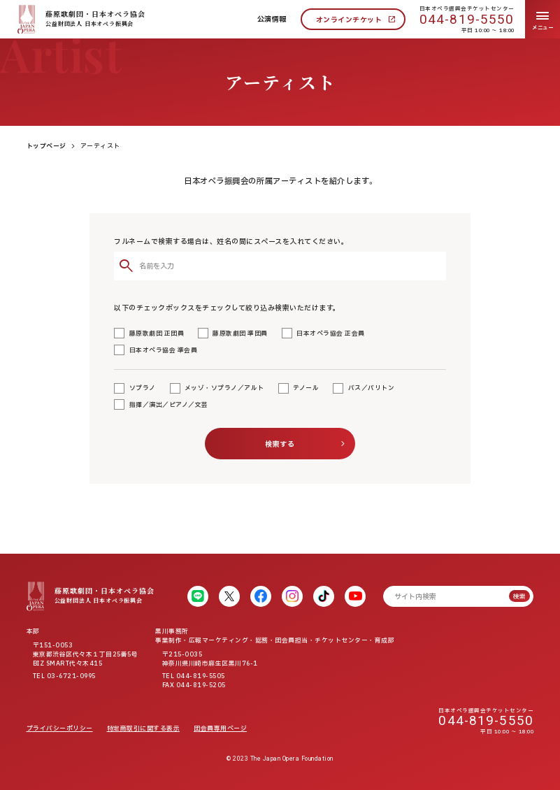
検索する (279, 444)
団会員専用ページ (220, 728)
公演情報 (272, 19)
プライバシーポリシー (60, 728)
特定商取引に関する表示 (143, 728)
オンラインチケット (349, 20)
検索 (519, 596)
